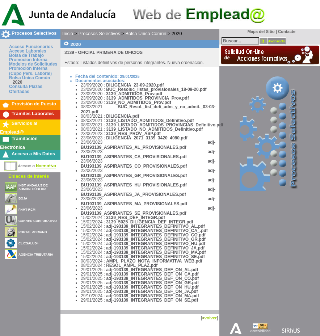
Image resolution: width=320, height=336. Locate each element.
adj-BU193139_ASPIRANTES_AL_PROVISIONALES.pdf (148, 145)
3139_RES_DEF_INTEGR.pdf (135, 217)
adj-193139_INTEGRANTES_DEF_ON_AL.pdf (152, 269)
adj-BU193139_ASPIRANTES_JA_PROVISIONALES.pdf (148, 192)
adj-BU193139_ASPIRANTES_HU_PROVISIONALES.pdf (148, 182)
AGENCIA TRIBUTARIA (35, 254)
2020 (17, 82)
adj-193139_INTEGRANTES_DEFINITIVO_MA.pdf (156, 252)
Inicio (67, 33)
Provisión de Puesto (34, 103)
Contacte (286, 31)
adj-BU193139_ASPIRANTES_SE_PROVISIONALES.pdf (148, 211)
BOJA (22, 198)
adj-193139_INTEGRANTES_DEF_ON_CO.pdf (152, 278)
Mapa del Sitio (259, 31)
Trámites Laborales (33, 113)
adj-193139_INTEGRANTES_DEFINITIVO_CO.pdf (156, 235)
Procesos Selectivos (34, 33)
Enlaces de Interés (28, 176)
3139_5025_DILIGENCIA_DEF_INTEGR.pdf (149, 221)
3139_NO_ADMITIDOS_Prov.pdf (138, 102)
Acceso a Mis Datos (33, 153)
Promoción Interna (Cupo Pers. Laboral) (30, 71)
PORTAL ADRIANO (32, 232)
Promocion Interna (28, 59)
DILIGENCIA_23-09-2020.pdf (135, 85)
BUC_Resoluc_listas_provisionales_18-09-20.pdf (156, 89)
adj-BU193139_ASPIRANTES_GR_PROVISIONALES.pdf (148, 173)
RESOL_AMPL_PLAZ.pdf (131, 265)
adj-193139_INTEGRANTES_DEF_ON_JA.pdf (152, 291)
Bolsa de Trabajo (26, 55)
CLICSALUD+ (28, 243)
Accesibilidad (260, 331)
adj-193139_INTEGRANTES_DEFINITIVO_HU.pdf (155, 243)
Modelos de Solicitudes (33, 64)
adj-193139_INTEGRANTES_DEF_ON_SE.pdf (152, 300)
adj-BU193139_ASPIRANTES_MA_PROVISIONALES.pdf (148, 201)
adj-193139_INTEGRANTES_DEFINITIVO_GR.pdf (156, 239)
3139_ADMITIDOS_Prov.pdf (134, 93)
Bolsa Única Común (29, 77)
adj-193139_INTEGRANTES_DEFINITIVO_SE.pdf (155, 256)
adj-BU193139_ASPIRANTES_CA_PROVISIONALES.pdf (148, 154)
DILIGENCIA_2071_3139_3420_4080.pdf (147, 137)
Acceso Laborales (27, 51)
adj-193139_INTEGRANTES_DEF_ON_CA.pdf (152, 274)
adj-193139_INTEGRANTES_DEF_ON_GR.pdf (152, 282)
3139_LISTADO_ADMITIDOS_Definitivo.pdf (150, 120)
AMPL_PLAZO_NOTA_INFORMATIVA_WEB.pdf (154, 261)
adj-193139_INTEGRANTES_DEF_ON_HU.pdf (152, 287)
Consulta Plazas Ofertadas (25, 89)
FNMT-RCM (26, 209)
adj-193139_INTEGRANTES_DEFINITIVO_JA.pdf (155, 248)
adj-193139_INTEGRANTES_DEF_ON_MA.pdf (152, 295)
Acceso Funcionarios (31, 46)
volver (210, 317)
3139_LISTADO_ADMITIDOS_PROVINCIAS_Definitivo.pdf (164, 124)
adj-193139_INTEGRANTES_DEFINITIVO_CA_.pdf (157, 230)
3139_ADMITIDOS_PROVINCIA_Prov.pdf (147, 98)
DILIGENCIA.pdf (122, 116)
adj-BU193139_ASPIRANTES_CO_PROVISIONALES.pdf (148, 164)
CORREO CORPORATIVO (37, 221)
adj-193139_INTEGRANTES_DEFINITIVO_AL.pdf (155, 226)
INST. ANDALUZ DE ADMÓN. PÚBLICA (33, 187)
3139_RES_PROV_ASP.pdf (133, 133)
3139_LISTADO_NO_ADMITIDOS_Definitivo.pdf (154, 129)
